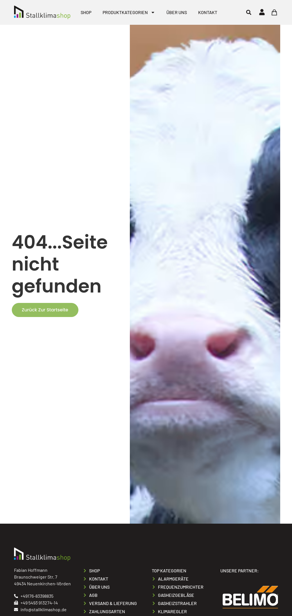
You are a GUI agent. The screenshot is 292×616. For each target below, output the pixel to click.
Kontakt (207, 12)
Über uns (176, 12)
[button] (248, 12)
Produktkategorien (129, 12)
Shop (86, 12)
